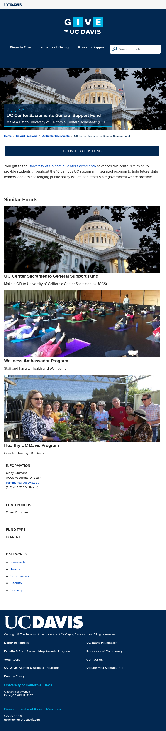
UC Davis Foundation (101, 642)
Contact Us (94, 659)
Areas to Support (91, 47)
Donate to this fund (82, 151)
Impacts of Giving (54, 47)
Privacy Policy (14, 676)
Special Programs (26, 136)
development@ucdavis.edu (22, 719)
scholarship (19, 576)
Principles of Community (104, 651)
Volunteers (12, 659)
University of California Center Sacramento (62, 166)
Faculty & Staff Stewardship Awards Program (37, 651)
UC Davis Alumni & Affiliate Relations (31, 667)
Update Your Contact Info (104, 667)
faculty (16, 583)
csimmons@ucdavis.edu (22, 482)
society (16, 590)
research (17, 562)
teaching (17, 569)
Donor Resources (16, 642)
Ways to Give (20, 47)
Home (8, 136)
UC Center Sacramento (56, 136)
